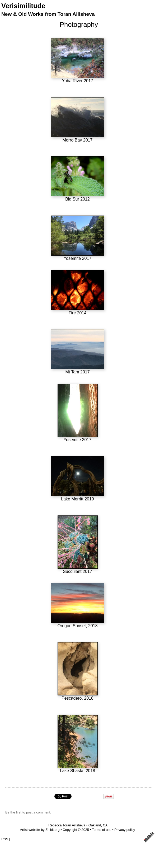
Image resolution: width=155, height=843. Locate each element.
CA (105, 825)
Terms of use (101, 830)
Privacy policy (124, 830)
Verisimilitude (23, 5)
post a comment (38, 812)
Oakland (94, 825)
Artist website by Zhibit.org (40, 830)
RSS (4, 839)
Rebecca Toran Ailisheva (66, 825)
